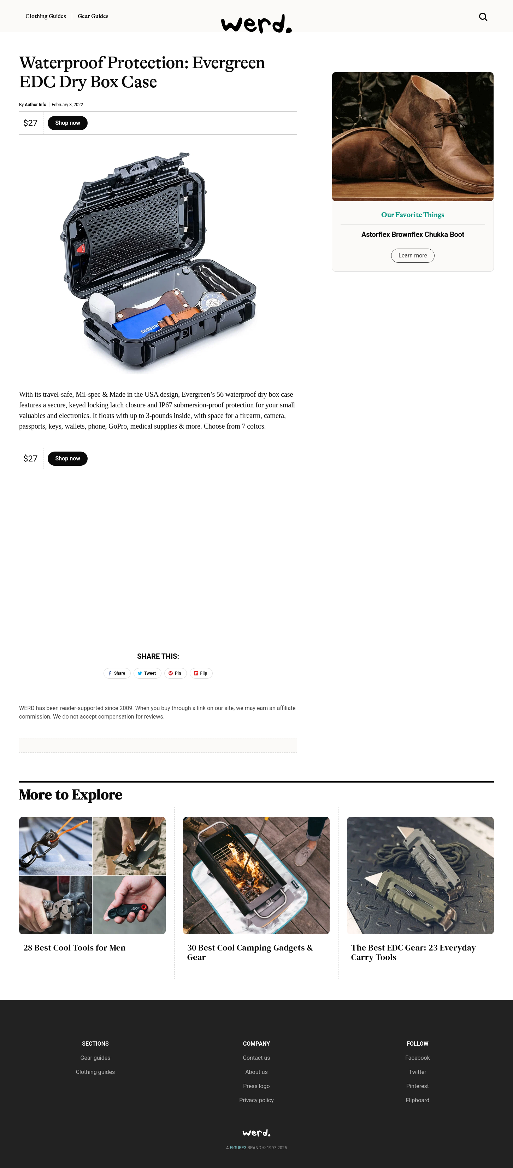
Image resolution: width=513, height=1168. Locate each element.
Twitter (417, 1072)
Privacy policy (256, 1100)
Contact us (256, 1057)
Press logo (256, 1086)
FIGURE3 (238, 1147)
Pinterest (417, 1086)
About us (256, 1072)
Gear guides (96, 1057)
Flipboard (418, 1100)
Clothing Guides (45, 16)
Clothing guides (95, 1072)
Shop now (67, 123)
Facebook (417, 1057)
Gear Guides (93, 16)
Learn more (413, 255)
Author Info (35, 104)
